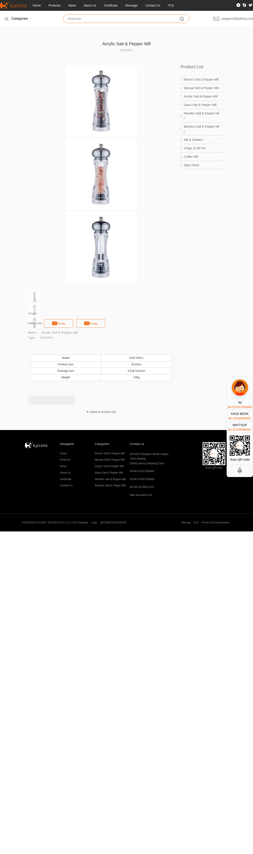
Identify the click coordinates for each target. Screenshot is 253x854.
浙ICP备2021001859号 (113, 522)
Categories (102, 444)
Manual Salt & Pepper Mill (110, 459)
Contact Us (152, 5)
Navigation (67, 444)
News (72, 5)
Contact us (137, 444)
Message (131, 5)
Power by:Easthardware (215, 522)
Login (94, 522)
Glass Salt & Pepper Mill (109, 472)
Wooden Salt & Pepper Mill (110, 479)
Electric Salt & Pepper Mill (110, 453)
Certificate (110, 5)
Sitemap (186, 522)
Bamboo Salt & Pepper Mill (110, 485)
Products (55, 5)
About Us (90, 5)
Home (37, 5)
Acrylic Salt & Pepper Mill (109, 466)
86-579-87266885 (240, 407)
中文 (171, 5)
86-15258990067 (239, 418)
